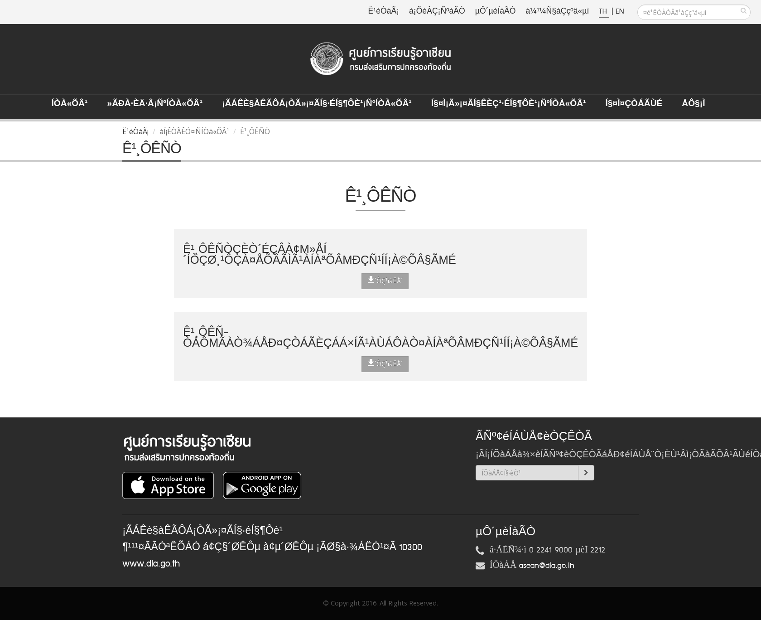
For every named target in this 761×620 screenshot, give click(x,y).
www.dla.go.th (151, 564)
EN (620, 11)
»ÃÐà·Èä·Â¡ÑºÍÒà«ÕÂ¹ (154, 103)
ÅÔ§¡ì (693, 103)
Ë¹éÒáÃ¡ (383, 11)
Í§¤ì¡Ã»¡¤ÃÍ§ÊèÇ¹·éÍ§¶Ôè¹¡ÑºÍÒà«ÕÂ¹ (508, 103)
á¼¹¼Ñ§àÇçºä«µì (557, 11)
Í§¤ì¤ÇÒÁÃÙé (633, 103)
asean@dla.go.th (546, 565)
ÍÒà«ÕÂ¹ (70, 103)
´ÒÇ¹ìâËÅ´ (385, 280)
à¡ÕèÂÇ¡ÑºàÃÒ (437, 11)
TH (604, 11)
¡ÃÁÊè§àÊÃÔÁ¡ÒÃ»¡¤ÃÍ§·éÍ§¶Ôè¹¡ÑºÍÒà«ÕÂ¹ (317, 103)
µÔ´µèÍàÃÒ (495, 11)
